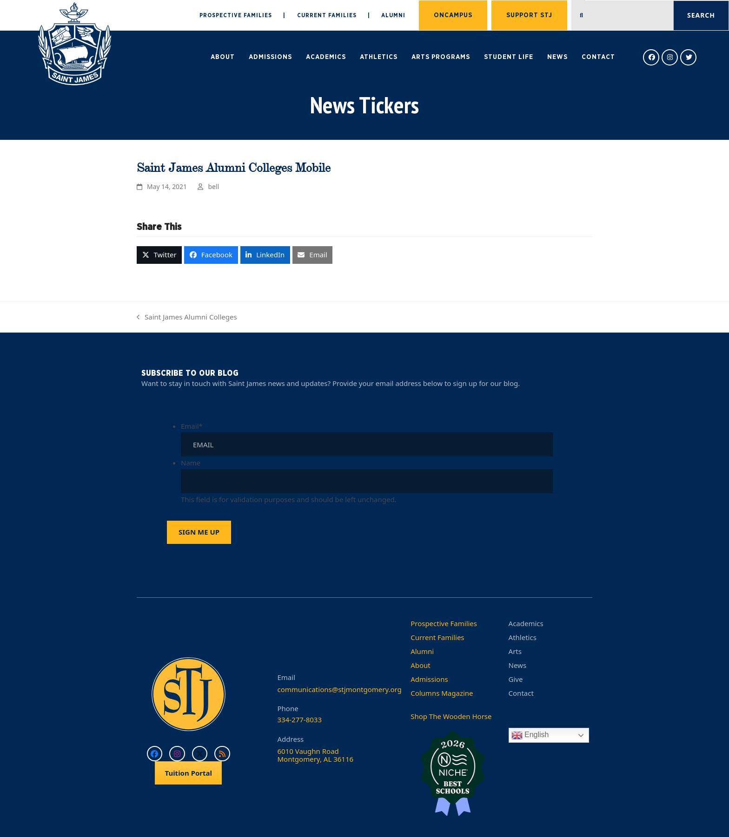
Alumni (422, 651)
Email (192, 426)
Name (190, 462)
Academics (526, 623)
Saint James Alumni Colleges (187, 317)
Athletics (523, 637)
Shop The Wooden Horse (451, 716)
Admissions (429, 679)
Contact (521, 693)
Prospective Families (444, 623)
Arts (515, 651)
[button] (159, 255)
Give (516, 679)
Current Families (437, 637)
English (530, 735)
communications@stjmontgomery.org (340, 689)
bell (213, 186)
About (421, 665)
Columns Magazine (442, 693)
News (518, 665)
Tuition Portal (188, 773)
